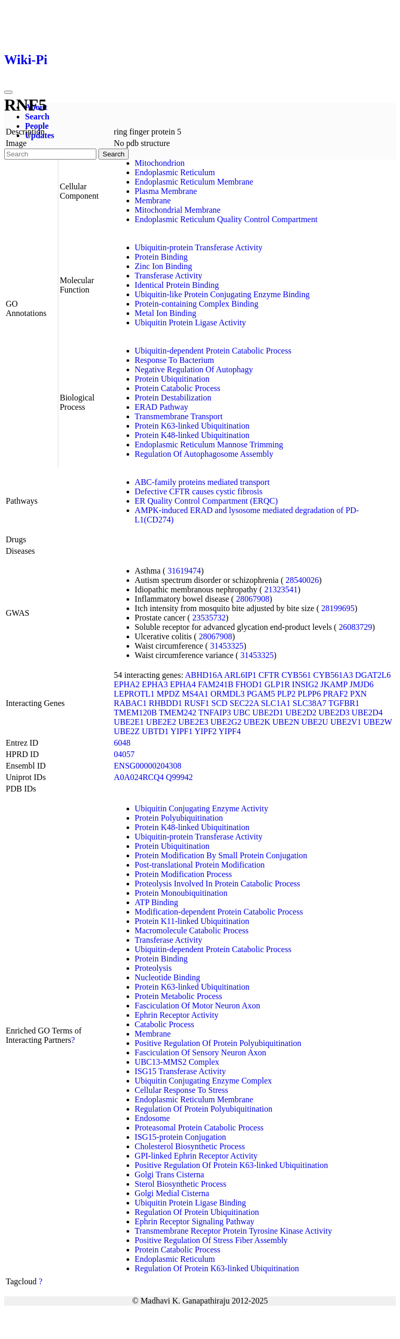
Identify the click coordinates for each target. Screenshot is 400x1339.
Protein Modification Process (183, 874)
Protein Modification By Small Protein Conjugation (221, 855)
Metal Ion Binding (165, 313)
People (36, 125)
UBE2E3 (193, 721)
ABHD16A (203, 675)
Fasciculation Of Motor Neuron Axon (197, 1005)
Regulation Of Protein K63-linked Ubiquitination (217, 1268)
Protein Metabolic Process (178, 996)
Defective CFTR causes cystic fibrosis (198, 491)
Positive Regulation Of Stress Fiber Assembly (211, 1240)
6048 (122, 742)
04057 (124, 754)
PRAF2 (335, 693)
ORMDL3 (227, 693)
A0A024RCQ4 (139, 777)
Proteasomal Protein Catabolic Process (199, 1127)
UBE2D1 (267, 712)
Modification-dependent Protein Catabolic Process (219, 911)
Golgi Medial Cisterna (172, 1193)
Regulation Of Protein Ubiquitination (197, 1212)
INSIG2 (305, 684)
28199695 (338, 608)
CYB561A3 (333, 675)
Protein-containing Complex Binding (196, 303)
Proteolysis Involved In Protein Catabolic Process (218, 883)
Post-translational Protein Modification (200, 864)
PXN (358, 693)
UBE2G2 (226, 721)
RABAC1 (130, 703)
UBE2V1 (345, 721)
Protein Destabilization (173, 397)
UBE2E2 (161, 721)
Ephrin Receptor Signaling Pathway (195, 1221)
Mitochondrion (160, 163)
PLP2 (286, 693)
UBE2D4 (367, 712)
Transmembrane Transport (179, 416)
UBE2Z (127, 731)
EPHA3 (155, 684)
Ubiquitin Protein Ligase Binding (190, 1202)
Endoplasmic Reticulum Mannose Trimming (209, 444)
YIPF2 (205, 731)
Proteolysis (153, 968)
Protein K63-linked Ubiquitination (192, 425)
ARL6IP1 (240, 675)
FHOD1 (248, 684)
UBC (242, 712)
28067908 (252, 598)
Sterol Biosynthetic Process (181, 1183)
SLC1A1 (276, 703)
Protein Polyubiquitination (179, 817)
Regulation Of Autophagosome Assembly (204, 453)
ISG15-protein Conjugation (181, 1137)
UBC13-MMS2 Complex (177, 1061)
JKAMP (333, 684)
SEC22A (244, 703)
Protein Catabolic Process (177, 388)
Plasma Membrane (166, 191)
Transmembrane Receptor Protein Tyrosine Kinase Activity (233, 1230)
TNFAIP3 (214, 712)
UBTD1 (155, 731)
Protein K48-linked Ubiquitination (192, 435)
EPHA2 (127, 684)
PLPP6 (309, 693)
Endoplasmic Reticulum (175, 172)
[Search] (50, 154)
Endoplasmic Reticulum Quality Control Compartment (226, 219)
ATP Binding (156, 902)
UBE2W (378, 721)
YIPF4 (230, 731)
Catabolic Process (164, 1024)
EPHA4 (183, 684)
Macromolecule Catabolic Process (192, 930)
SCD (219, 703)
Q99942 (179, 777)
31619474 (184, 570)
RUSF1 (196, 703)
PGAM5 (261, 693)
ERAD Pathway (162, 407)
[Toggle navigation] (8, 92)
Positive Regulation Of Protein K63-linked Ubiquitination (231, 1165)
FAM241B (215, 684)
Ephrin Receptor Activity (177, 1015)
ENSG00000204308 (148, 765)
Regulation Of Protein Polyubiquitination (203, 1108)
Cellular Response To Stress (181, 1090)
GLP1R (277, 684)
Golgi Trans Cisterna (169, 1174)
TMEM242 (177, 712)
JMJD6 (361, 684)
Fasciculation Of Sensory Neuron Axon (200, 1052)
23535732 (209, 617)
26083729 (355, 627)
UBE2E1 (129, 721)
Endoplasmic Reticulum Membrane (194, 181)
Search (37, 116)
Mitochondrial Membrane (178, 209)
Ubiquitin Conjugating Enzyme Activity (201, 808)
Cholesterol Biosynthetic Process (190, 1146)
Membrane (153, 200)
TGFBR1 (343, 703)
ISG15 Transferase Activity (180, 1071)
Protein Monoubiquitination (181, 892)
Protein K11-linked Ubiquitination (192, 921)
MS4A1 (195, 693)
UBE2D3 (334, 712)
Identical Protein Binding (177, 285)
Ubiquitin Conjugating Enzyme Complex (203, 1080)
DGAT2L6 (373, 675)
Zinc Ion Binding (163, 266)
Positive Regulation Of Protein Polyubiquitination (218, 1043)
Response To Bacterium (174, 360)
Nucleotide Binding (168, 977)
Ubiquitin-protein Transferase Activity (198, 247)
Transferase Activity (169, 275)
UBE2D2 (301, 712)
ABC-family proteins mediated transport (202, 482)
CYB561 (296, 675)
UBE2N (285, 721)
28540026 (302, 580)
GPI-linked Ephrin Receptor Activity (196, 1155)
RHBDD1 (165, 703)
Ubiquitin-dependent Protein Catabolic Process (213, 350)
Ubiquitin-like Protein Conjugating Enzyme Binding (222, 294)
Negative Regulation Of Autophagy (194, 369)
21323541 (280, 589)
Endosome (152, 1118)
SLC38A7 (310, 703)
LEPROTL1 (134, 693)
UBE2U (315, 721)
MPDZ (168, 693)
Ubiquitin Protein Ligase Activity (190, 322)
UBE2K (256, 721)
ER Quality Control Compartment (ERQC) (206, 500)
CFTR (268, 675)
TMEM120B (135, 712)
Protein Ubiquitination (172, 378)
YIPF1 (181, 731)
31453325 (226, 645)
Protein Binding (161, 256)
